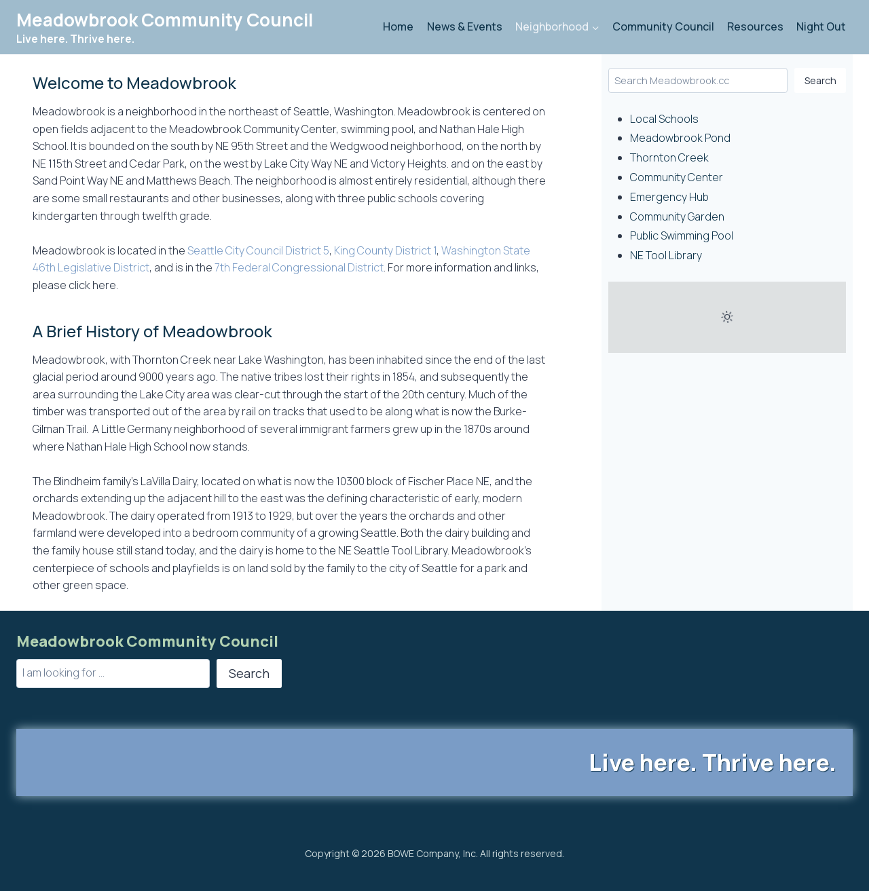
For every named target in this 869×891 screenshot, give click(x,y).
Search (820, 80)
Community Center (676, 177)
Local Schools (664, 118)
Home (398, 26)
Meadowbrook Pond (680, 137)
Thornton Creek (669, 157)
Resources (755, 26)
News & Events (464, 26)
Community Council (663, 26)
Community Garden (677, 216)
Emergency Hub (669, 196)
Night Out (821, 26)
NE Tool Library (666, 255)
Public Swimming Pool (681, 235)
